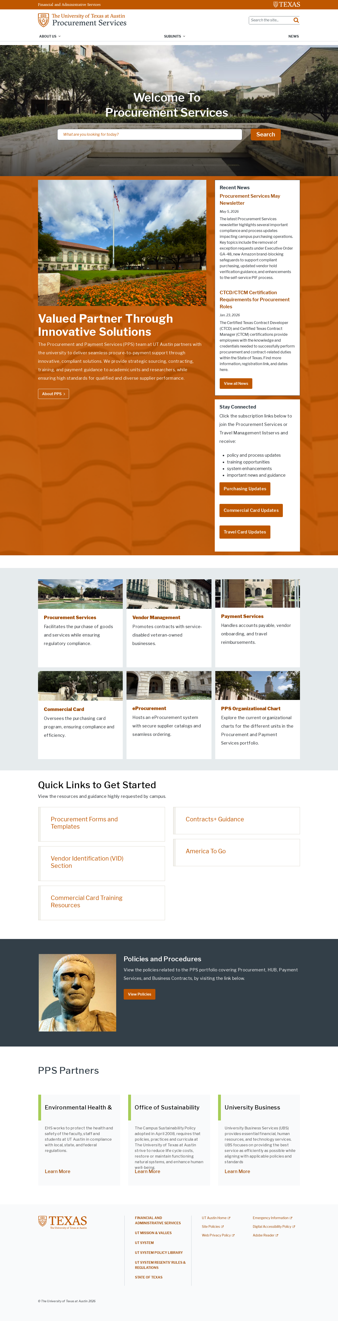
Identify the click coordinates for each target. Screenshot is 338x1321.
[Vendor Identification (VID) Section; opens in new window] (101, 863)
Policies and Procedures (163, 959)
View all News (236, 383)
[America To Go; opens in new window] (236, 852)
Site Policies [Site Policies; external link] (211, 1227)
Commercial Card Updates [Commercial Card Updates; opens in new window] (251, 510)
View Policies (139, 994)
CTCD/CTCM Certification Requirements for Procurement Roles (255, 299)
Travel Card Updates (245, 532)
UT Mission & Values (153, 1233)
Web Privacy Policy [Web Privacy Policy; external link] (216, 1235)
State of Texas (148, 1277)
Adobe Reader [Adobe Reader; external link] (263, 1235)
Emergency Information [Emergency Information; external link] (270, 1218)
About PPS (52, 394)
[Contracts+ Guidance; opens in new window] (236, 820)
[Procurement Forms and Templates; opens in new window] (101, 824)
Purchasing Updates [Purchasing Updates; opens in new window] (245, 488)
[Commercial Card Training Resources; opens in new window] (101, 903)
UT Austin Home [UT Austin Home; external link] (214, 1218)
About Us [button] (47, 37)
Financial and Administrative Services (69, 4)
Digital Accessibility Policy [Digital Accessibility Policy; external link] (272, 1227)
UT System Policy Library (159, 1253)
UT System (144, 1243)
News (293, 37)
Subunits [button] (172, 37)
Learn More (57, 1171)
